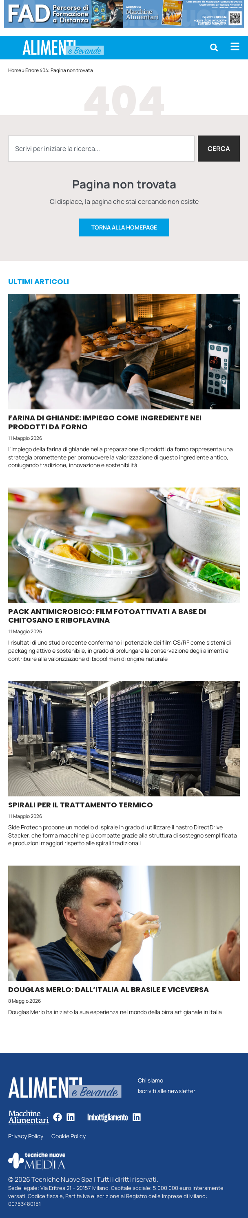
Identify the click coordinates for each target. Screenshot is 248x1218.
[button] (214, 47)
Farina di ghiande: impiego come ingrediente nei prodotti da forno (105, 422)
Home (14, 70)
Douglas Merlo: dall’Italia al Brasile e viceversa (108, 989)
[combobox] (101, 149)
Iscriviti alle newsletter (166, 1091)
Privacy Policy (25, 1136)
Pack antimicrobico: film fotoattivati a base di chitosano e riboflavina (107, 615)
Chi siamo (150, 1080)
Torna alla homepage (124, 227)
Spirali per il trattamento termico (80, 805)
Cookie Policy (68, 1136)
